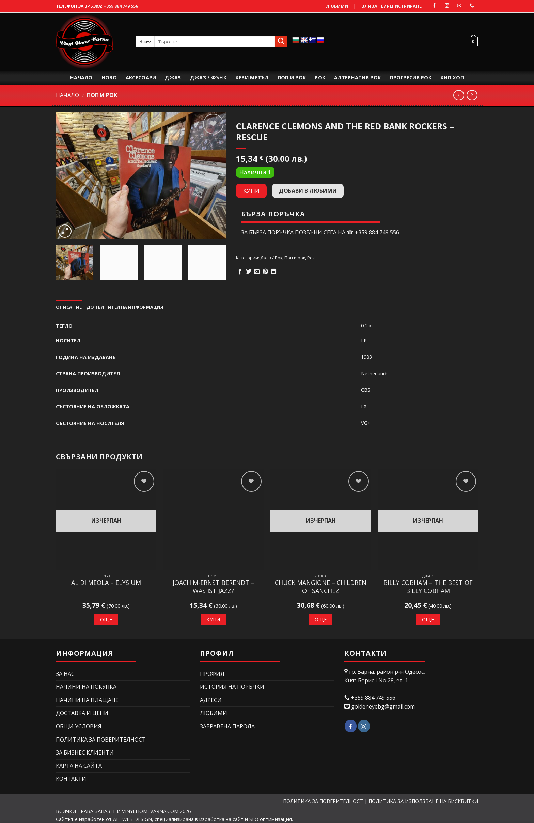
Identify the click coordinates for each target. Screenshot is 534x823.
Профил (212, 674)
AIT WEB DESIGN (132, 819)
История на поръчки (232, 686)
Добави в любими (308, 191)
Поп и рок (292, 77)
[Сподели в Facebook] (240, 272)
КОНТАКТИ (71, 778)
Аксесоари (141, 77)
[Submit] (281, 41)
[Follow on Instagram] (447, 6)
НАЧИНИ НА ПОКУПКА (86, 686)
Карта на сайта (79, 766)
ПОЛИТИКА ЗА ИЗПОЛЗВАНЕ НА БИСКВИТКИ (423, 801)
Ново (109, 77)
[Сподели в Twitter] (248, 272)
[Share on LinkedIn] (273, 272)
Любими (337, 6)
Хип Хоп (452, 77)
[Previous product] (472, 95)
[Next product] (458, 95)
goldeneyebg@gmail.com (383, 706)
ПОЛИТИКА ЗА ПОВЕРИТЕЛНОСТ (101, 739)
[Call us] (472, 6)
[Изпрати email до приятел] (257, 272)
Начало (81, 77)
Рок (320, 77)
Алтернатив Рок (357, 77)
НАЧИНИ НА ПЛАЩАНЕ (87, 700)
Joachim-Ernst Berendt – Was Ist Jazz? (213, 586)
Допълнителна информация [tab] (125, 307)
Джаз (173, 77)
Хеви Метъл (252, 77)
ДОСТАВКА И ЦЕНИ (82, 713)
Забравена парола (227, 726)
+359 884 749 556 (121, 6)
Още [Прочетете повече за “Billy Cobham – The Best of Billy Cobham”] (428, 619)
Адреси (211, 700)
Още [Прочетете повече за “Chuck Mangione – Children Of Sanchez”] (321, 619)
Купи (251, 191)
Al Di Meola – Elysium (106, 583)
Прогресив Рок (410, 77)
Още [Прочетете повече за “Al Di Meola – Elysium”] (106, 619)
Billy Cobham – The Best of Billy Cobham (428, 586)
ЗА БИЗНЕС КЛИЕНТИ (85, 752)
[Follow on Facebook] (434, 6)
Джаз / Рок (271, 257)
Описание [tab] (69, 307)
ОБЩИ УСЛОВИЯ (78, 726)
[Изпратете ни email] (459, 6)
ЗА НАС (65, 674)
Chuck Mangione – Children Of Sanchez (320, 586)
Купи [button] (213, 619)
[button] (471, 41)
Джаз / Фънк (208, 77)
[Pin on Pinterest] (265, 272)
